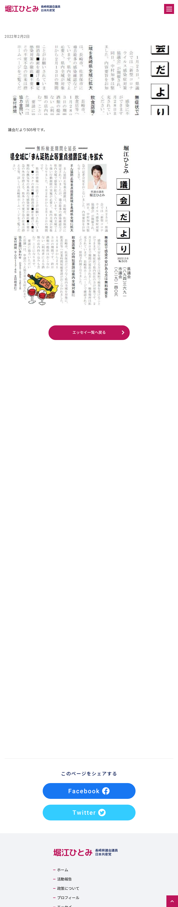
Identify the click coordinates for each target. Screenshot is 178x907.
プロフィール (68, 764)
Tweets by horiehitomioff (73, 787)
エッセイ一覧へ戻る (89, 332)
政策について (68, 755)
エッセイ (64, 773)
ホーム (62, 736)
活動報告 (64, 745)
